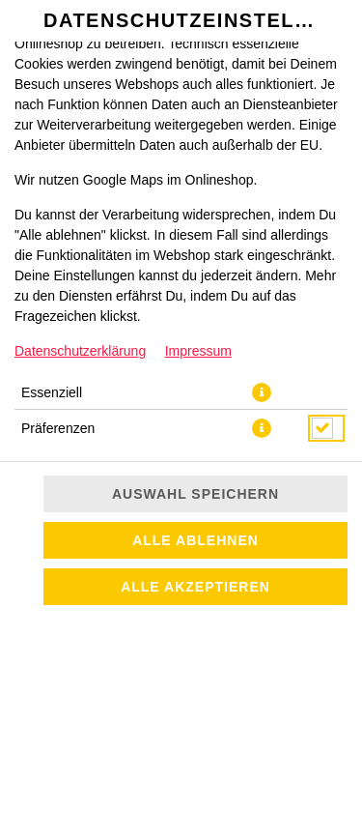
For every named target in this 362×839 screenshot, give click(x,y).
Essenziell (51, 392)
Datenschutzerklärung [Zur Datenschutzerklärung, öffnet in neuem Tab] (80, 351)
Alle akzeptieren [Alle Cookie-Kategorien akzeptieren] (195, 586)
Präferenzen (58, 428)
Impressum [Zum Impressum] (198, 351)
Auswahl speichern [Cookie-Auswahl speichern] (195, 494)
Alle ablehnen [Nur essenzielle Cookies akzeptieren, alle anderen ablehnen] (195, 540)
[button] (261, 392)
